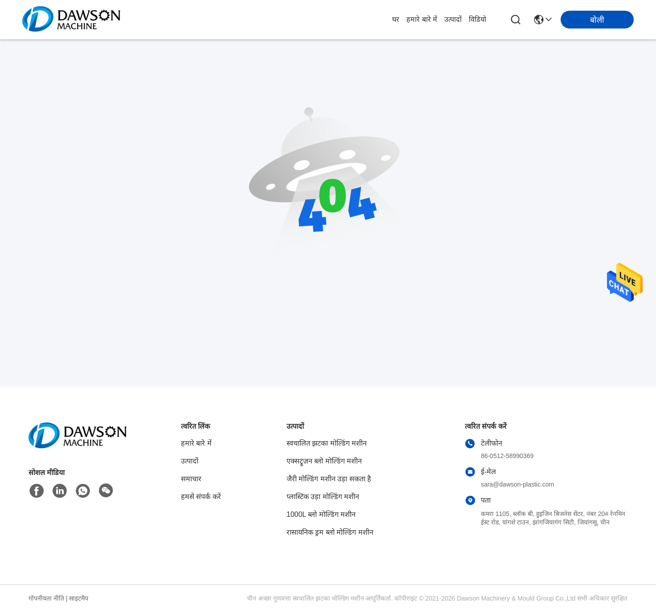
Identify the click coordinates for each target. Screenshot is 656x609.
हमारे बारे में (421, 19)
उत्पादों (453, 19)
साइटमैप (78, 598)
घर (395, 19)
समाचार (191, 479)
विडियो (477, 19)
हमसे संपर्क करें (201, 496)
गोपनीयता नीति (46, 598)
